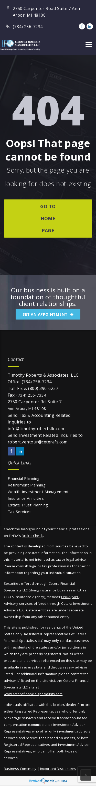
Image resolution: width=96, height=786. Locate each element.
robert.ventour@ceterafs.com (38, 442)
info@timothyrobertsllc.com (36, 428)
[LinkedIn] (90, 26)
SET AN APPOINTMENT (48, 314)
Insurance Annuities (26, 498)
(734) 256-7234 (37, 382)
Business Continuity (20, 768)
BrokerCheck (32, 535)
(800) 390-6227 (43, 388)
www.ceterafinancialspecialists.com (33, 694)
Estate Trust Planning (28, 504)
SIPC (75, 596)
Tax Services (19, 511)
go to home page (48, 218)
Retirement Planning (27, 484)
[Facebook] (82, 26)
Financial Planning (24, 478)
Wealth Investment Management (38, 491)
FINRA (65, 596)
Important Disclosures (58, 768)
